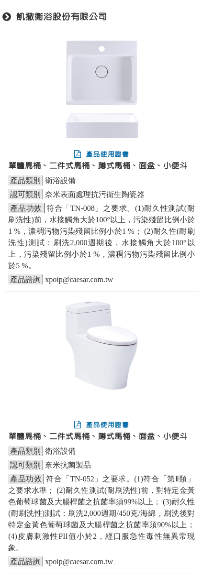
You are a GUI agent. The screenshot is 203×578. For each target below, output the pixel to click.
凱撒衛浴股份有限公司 (61, 17)
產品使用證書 (101, 154)
